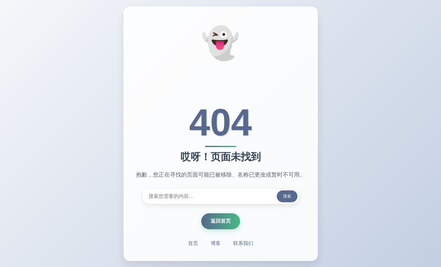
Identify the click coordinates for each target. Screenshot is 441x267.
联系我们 (243, 243)
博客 (216, 243)
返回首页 (221, 221)
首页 (193, 243)
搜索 (287, 196)
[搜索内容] (220, 196)
